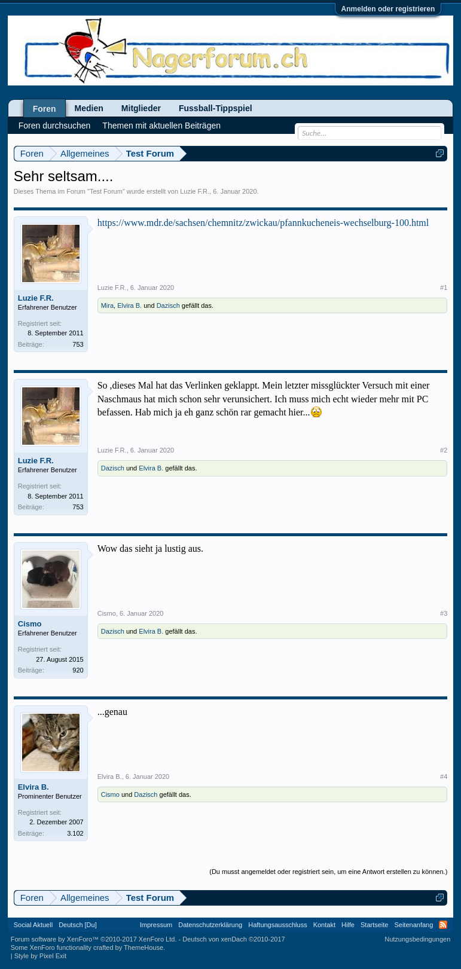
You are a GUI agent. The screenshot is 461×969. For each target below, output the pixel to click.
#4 (443, 776)
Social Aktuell (33, 924)
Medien (89, 108)
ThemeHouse (143, 947)
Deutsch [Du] (78, 924)
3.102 (75, 833)
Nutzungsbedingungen (417, 939)
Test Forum (106, 191)
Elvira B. (129, 305)
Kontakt (324, 924)
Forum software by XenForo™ (94, 939)
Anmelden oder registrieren (388, 9)
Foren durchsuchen (55, 125)
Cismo (30, 623)
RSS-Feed (443, 925)
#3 (443, 613)
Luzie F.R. (194, 191)
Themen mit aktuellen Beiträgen (161, 125)
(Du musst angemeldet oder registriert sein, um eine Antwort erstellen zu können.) (328, 871)
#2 (443, 450)
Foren (44, 109)
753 (77, 344)
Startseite (374, 924)
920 (77, 670)
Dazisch (168, 305)
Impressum (156, 924)
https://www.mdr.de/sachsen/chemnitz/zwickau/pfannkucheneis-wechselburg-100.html (263, 223)
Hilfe (348, 924)
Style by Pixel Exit (40, 955)
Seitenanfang (413, 924)
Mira (107, 305)
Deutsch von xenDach (233, 939)
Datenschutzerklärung (210, 924)
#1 (443, 287)
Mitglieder (141, 108)
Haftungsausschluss (277, 924)
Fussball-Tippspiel (215, 108)
